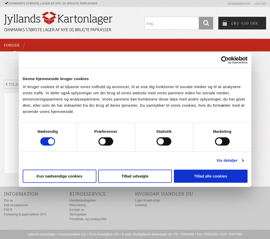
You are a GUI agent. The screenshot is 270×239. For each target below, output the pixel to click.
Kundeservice (239, 3)
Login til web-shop (147, 200)
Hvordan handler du (164, 194)
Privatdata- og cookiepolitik (88, 219)
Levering (141, 205)
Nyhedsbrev (253, 69)
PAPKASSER (14, 57)
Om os (8, 200)
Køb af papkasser (16, 205)
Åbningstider (78, 214)
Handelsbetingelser (83, 200)
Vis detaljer (227, 160)
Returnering (78, 205)
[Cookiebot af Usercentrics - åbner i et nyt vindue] (225, 60)
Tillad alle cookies (210, 176)
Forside (12, 45)
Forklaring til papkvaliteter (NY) (25, 214)
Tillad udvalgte (135, 176)
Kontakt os (77, 210)
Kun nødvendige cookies (59, 176)
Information (21, 194)
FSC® (8, 210)
